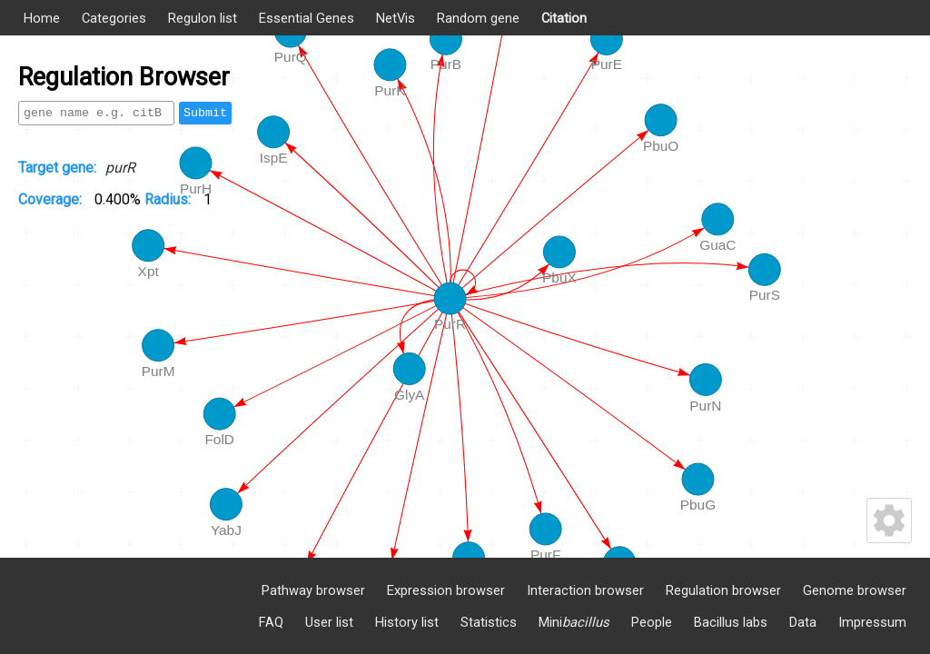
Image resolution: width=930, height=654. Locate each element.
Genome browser (854, 590)
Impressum (872, 622)
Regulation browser (723, 590)
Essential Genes (306, 18)
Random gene (478, 18)
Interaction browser (585, 590)
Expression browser (446, 590)
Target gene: (57, 167)
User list (329, 622)
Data (802, 622)
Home (42, 18)
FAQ (271, 622)
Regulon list (202, 18)
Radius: (169, 199)
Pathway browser (313, 590)
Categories (114, 18)
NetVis (395, 18)
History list (407, 622)
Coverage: (51, 199)
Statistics (488, 622)
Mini (574, 622)
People (651, 622)
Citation (564, 18)
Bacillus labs (730, 622)
